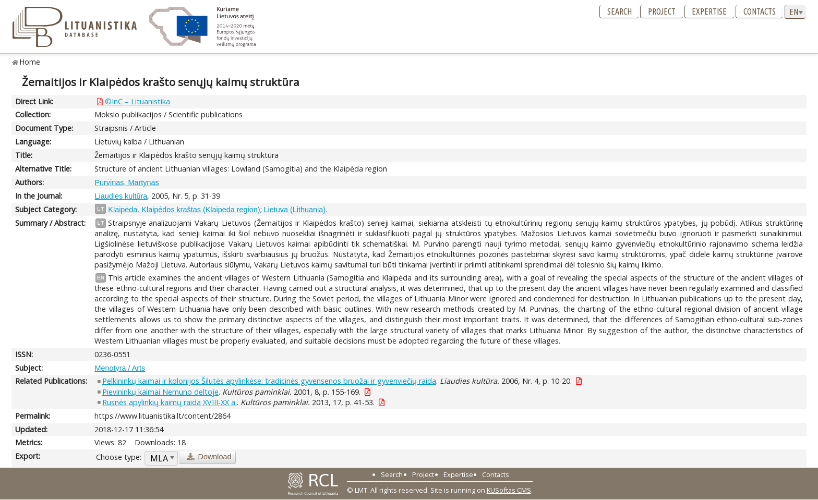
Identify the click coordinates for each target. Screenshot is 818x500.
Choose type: (118, 457)
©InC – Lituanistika (137, 101)
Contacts (759, 11)
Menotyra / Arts (119, 368)
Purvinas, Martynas (126, 182)
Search (619, 11)
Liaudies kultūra (120, 196)
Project (662, 11)
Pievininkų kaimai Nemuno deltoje (160, 392)
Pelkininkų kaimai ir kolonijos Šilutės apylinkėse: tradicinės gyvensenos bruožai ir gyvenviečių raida (269, 381)
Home (30, 62)
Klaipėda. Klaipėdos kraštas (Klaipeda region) (184, 209)
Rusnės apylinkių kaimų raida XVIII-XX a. (169, 402)
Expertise (709, 11)
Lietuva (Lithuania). (296, 209)
